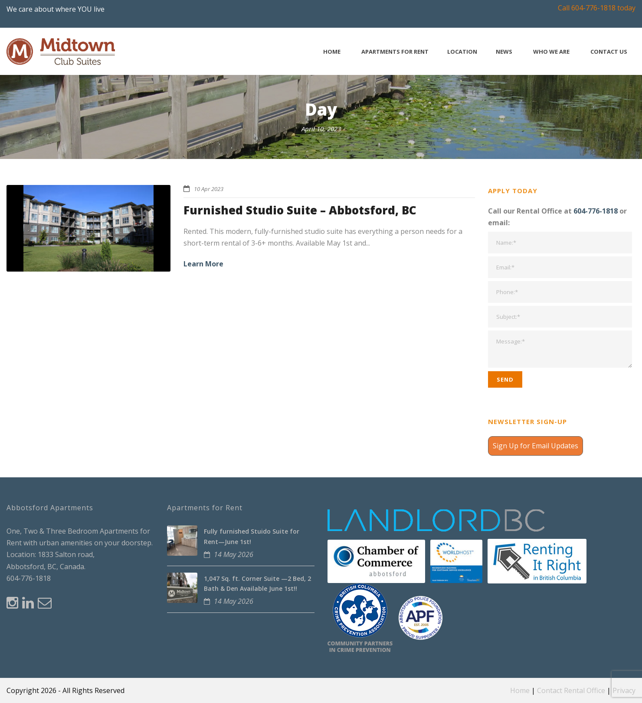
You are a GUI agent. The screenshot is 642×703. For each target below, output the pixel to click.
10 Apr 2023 (208, 189)
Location (462, 52)
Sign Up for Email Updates (535, 445)
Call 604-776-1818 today (596, 8)
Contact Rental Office (571, 690)
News (504, 52)
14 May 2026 (233, 554)
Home (332, 52)
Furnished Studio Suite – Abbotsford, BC (299, 210)
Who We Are (551, 52)
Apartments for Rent (395, 52)
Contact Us (608, 52)
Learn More (203, 264)
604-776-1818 (595, 211)
